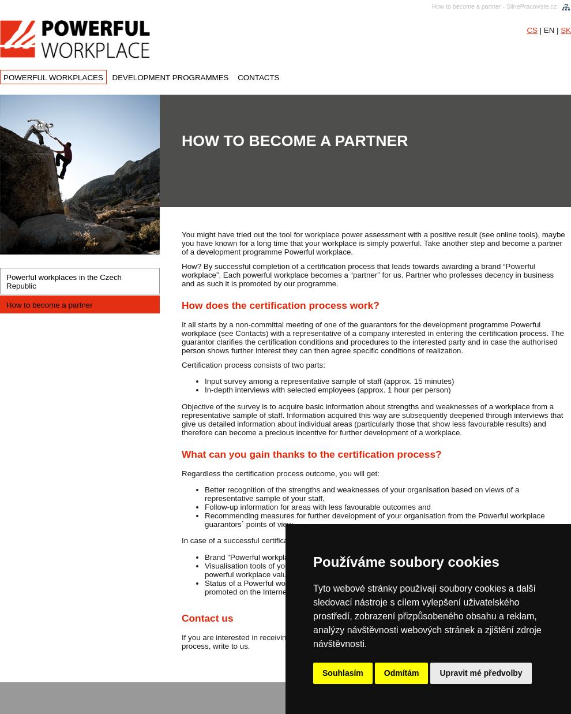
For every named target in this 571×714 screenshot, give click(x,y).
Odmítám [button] (401, 673)
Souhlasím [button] (342, 673)
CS (532, 30)
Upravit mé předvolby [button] (480, 673)
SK (566, 30)
